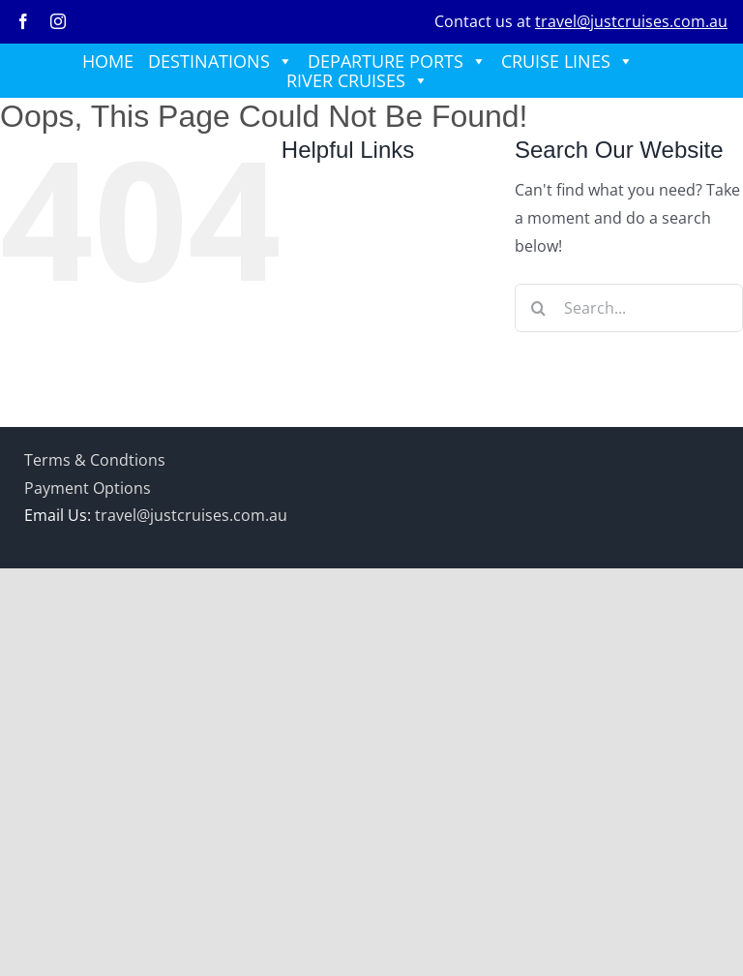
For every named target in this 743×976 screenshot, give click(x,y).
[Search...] (629, 308)
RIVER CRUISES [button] (357, 80)
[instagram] (58, 21)
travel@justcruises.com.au (631, 21)
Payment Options (87, 488)
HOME (108, 61)
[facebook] (23, 21)
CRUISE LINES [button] (567, 61)
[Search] (539, 308)
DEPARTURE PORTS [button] (397, 61)
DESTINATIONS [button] (220, 61)
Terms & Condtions (94, 460)
